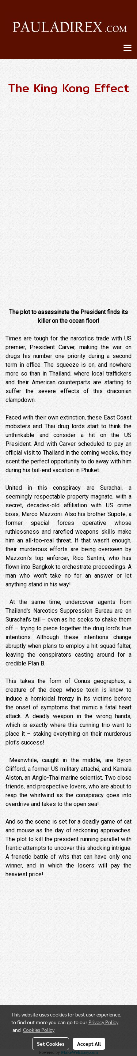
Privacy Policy (103, 1022)
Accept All (89, 1043)
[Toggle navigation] (127, 48)
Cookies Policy (38, 1029)
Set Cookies (50, 1043)
